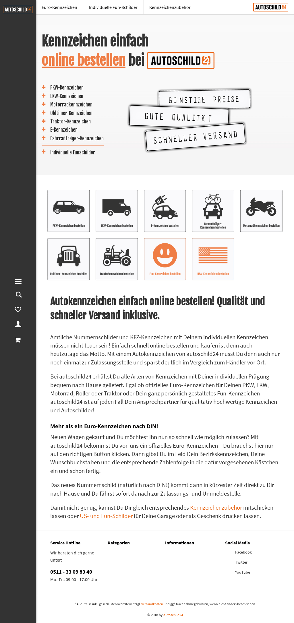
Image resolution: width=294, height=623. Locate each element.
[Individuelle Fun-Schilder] (113, 7)
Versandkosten (152, 604)
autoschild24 (173, 614)
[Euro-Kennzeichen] (59, 7)
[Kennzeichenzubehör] (170, 7)
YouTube (242, 572)
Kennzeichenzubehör (216, 507)
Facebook (243, 552)
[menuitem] (18, 281)
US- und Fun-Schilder (106, 516)
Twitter (241, 562)
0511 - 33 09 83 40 (71, 571)
